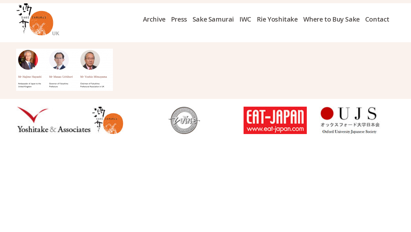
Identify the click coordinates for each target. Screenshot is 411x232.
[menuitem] (157, 19)
